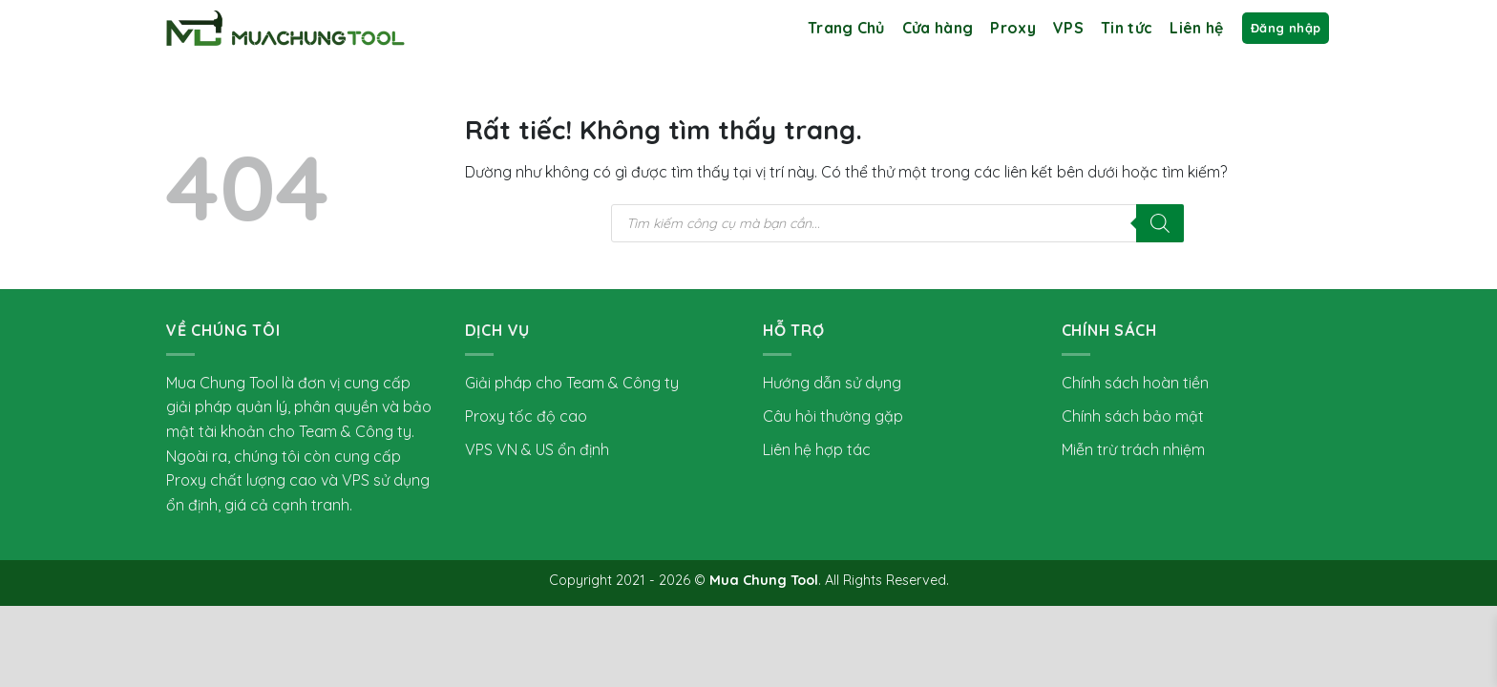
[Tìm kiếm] (1160, 223)
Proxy (1013, 27)
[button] (1285, 28)
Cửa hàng (938, 27)
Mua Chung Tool (763, 580)
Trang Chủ (846, 27)
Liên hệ (1196, 27)
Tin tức (1126, 27)
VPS (1068, 27)
